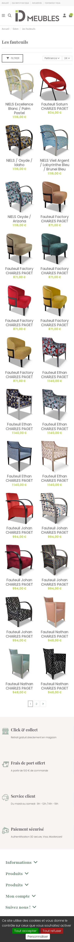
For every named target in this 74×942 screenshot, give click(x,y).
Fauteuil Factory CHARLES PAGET (55, 219)
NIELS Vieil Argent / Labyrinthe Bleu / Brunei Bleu (54, 165)
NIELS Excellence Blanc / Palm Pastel (19, 108)
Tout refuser (52, 931)
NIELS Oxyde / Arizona (19, 219)
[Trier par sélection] (52, 58)
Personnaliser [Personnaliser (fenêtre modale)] (38, 936)
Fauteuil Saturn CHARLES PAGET (54, 106)
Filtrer (13, 58)
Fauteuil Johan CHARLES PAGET (19, 530)
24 (67, 58)
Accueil (5, 3)
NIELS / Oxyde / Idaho (19, 162)
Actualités (37, 3)
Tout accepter (25, 931)
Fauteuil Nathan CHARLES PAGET (54, 634)
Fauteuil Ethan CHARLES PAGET (54, 374)
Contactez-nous (52, 3)
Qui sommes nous (20, 3)
